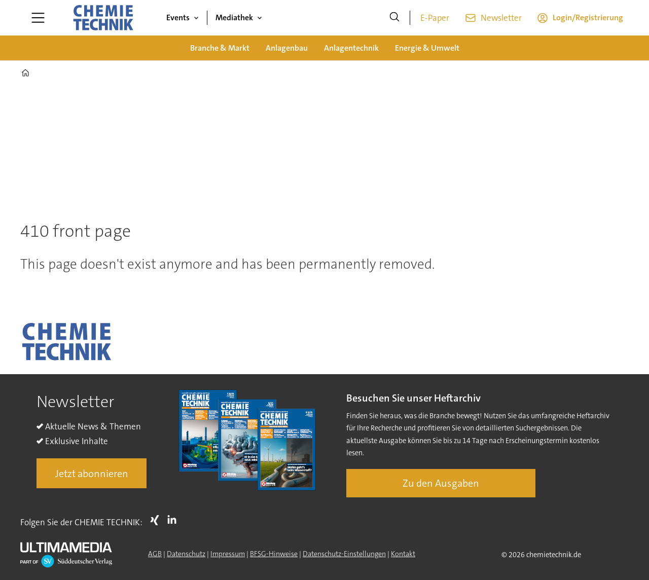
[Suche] (394, 18)
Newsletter (501, 17)
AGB (155, 553)
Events (178, 17)
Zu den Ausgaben (441, 483)
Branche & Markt (219, 48)
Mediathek (234, 17)
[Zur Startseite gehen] (102, 17)
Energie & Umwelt (427, 48)
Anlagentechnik (351, 48)
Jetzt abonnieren (91, 473)
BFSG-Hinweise (274, 553)
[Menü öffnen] (38, 17)
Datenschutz (186, 553)
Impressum (227, 553)
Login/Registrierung (588, 17)
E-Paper (434, 17)
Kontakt (403, 553)
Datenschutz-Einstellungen (344, 553)
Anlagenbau (287, 48)
